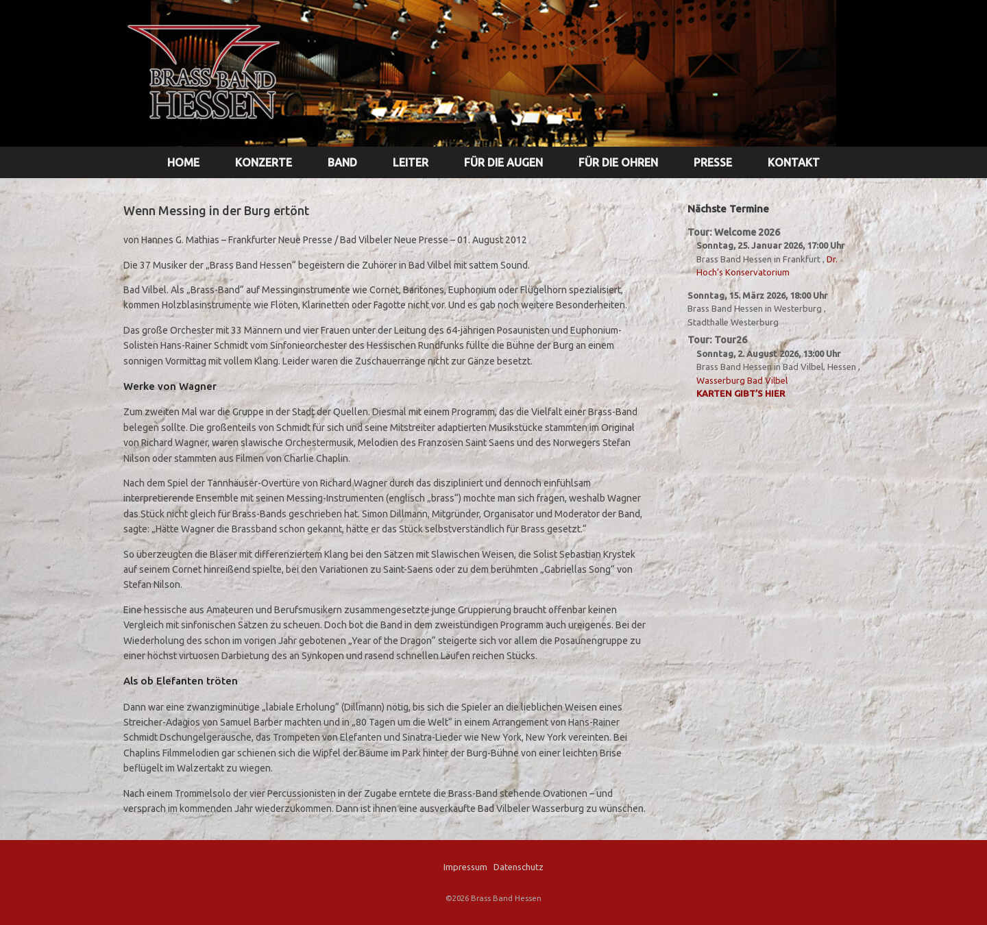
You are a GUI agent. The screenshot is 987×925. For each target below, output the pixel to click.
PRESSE (713, 162)
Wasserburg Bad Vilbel (742, 380)
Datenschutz (519, 867)
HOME (183, 162)
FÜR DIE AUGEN (503, 162)
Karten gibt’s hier (740, 393)
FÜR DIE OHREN (618, 162)
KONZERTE (263, 162)
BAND (342, 162)
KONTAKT (794, 162)
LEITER (410, 162)
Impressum (465, 867)
